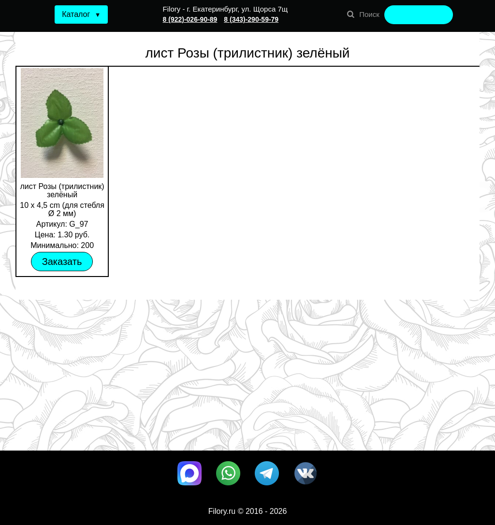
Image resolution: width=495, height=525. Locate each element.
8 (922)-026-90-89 (190, 19)
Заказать (62, 261)
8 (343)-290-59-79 (251, 19)
